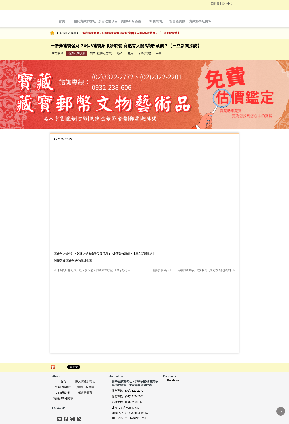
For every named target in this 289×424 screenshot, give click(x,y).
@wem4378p (131, 407)
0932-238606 (133, 402)
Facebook (173, 380)
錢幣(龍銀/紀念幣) (101, 53)
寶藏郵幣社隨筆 (63, 398)
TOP (280, 411)
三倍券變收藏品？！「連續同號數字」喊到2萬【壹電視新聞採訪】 (192, 270)
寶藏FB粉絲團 (85, 387)
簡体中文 (227, 3)
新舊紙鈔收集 (67, 33)
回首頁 (215, 3)
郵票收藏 (57, 53)
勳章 (120, 53)
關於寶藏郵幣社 (85, 381)
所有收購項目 (63, 387)
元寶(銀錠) (144, 53)
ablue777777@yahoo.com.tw (130, 412)
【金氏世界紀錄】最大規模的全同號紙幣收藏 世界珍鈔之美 (92, 270)
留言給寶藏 (85, 392)
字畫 (158, 53)
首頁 (52, 33)
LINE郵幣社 (63, 392)
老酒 (130, 53)
